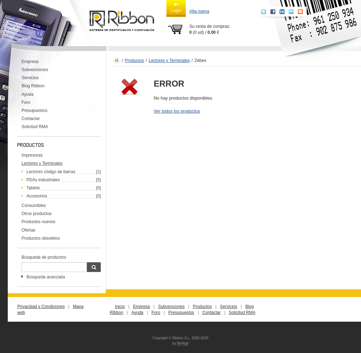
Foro (26, 102)
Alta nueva (199, 11)
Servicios (30, 77)
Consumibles (34, 205)
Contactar (31, 118)
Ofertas (28, 230)
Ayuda (27, 94)
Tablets (33, 187)
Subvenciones (35, 69)
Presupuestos (34, 110)
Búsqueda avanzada (45, 277)
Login (176, 7)
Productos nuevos (38, 221)
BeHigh (183, 343)
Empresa (30, 61)
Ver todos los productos (177, 111)
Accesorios (36, 196)
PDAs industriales (43, 179)
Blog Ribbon (33, 85)
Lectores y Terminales (169, 60)
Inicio (120, 306)
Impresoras (32, 155)
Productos (134, 60)
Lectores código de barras (50, 171)
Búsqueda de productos (44, 257)
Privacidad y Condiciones (41, 306)
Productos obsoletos (41, 238)
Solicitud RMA (35, 126)
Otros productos (36, 213)
